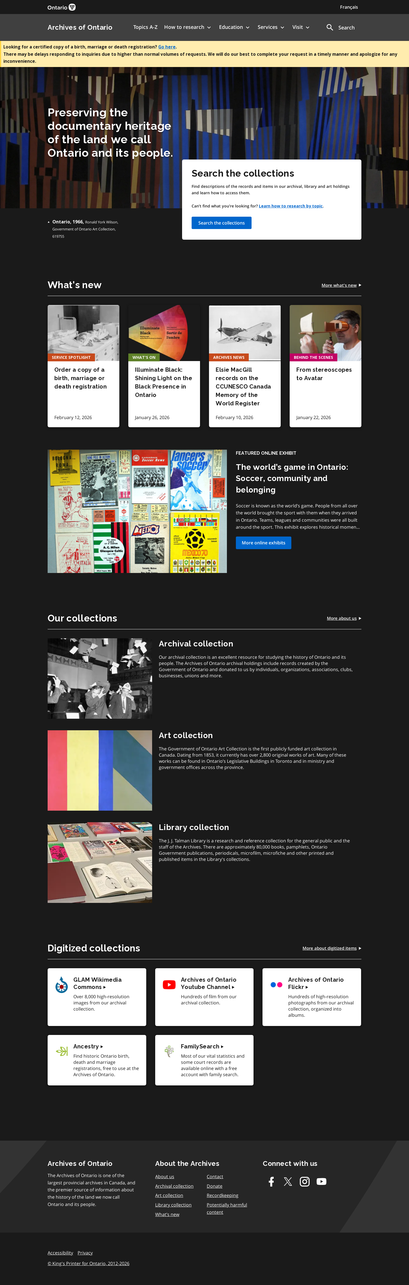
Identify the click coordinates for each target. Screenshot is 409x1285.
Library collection (173, 1205)
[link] (62, 7)
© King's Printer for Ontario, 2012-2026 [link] (88, 1263)
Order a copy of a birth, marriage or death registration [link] (80, 378)
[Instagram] (304, 1181)
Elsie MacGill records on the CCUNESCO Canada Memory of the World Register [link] (243, 386)
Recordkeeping (222, 1195)
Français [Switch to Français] (349, 7)
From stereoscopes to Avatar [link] (324, 374)
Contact (215, 1176)
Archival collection (174, 1186)
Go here (167, 47)
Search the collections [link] (221, 223)
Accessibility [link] (60, 1253)
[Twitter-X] (288, 1181)
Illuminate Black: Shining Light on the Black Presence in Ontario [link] (163, 382)
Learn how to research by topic (291, 206)
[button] (340, 27)
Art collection (169, 1195)
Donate (214, 1186)
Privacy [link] (85, 1253)
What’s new (167, 1214)
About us (164, 1176)
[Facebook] (271, 1181)
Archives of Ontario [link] (80, 27)
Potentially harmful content (227, 1208)
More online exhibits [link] (263, 543)
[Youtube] (321, 1181)
